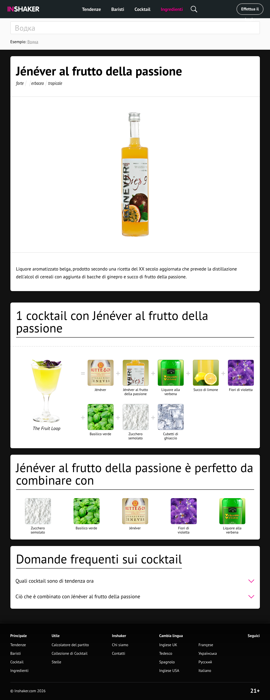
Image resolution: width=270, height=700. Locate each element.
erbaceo (37, 83)
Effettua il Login (250, 11)
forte (20, 83)
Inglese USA (169, 670)
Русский (205, 662)
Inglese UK (168, 645)
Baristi (117, 9)
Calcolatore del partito (70, 645)
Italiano (205, 670)
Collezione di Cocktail (70, 653)
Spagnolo (167, 662)
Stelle (56, 662)
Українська (208, 653)
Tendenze (91, 9)
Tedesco (165, 653)
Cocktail (142, 9)
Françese (206, 645)
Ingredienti (172, 9)
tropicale (55, 83)
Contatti (118, 653)
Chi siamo (120, 645)
